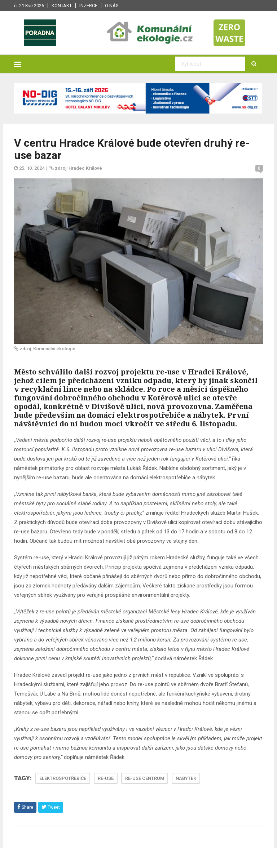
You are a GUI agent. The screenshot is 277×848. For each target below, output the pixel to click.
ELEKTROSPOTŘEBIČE (62, 778)
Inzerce (88, 5)
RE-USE (106, 778)
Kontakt (62, 5)
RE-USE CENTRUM (144, 778)
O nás (112, 5)
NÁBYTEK (186, 778)
